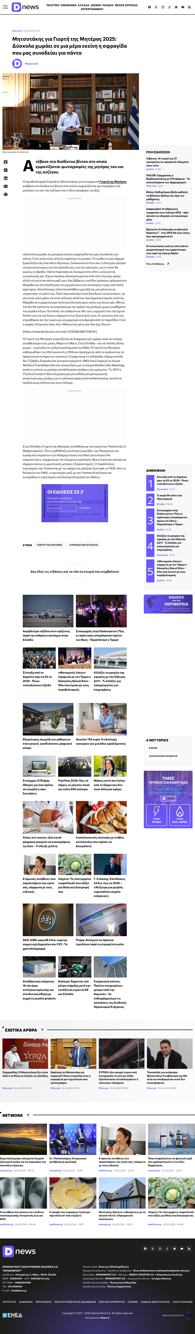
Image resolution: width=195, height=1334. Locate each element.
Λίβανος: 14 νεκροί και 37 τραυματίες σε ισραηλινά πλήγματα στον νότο (167, 162)
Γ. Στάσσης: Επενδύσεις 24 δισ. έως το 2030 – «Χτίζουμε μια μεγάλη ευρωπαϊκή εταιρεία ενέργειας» (109, 887)
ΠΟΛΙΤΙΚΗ (52, 5)
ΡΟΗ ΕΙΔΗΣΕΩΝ (158, 152)
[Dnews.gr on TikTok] (169, 7)
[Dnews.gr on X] (156, 7)
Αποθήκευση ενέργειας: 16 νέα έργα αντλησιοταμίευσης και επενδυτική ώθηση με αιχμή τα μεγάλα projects (39, 989)
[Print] (5, 194)
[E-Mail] (5, 186)
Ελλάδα (150, 202)
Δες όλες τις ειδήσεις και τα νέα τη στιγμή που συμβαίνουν (75, 571)
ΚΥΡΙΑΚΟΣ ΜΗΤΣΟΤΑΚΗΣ (84, 544)
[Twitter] (5, 170)
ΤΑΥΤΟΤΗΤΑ (9, 1301)
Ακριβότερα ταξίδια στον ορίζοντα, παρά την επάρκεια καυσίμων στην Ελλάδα (46, 635)
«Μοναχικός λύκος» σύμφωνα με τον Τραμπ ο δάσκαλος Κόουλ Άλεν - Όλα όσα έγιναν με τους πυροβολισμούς (74, 681)
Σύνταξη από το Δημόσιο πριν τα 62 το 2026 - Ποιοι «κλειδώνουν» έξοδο (172, 480)
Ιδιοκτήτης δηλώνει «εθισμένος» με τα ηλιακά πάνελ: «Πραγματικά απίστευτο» (122, 1215)
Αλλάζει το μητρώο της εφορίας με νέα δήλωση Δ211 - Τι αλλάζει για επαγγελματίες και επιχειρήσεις (109, 681)
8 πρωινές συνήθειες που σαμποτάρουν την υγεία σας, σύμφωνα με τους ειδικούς (122, 1162)
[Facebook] (5, 162)
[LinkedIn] (5, 178)
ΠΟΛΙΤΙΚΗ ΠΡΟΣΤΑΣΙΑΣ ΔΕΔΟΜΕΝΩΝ (75, 1301)
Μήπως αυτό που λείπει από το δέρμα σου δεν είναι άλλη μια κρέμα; (109, 785)
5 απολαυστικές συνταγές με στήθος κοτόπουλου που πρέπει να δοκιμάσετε (100, 842)
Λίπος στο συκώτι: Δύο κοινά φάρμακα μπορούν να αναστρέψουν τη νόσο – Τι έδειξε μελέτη (46, 842)
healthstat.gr (105, 1170)
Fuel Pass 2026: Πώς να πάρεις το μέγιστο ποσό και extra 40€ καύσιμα (74, 785)
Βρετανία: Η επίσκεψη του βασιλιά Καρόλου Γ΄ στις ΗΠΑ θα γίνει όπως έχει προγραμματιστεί (168, 233)
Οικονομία (162, 489)
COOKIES (133, 1301)
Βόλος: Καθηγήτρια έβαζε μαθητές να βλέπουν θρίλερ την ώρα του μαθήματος (167, 195)
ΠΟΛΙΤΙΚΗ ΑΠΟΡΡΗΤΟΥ (112, 1301)
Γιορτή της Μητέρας (113, 181)
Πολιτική (17, 30)
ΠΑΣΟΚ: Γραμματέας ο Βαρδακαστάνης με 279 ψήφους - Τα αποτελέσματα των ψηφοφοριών (168, 179)
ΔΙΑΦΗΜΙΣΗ (26, 1301)
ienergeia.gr (6, 1170)
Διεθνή (150, 169)
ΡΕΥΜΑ (156, 814)
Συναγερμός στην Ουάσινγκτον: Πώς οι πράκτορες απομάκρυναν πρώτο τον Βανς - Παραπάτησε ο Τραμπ (100, 635)
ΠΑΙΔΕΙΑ (107, 5)
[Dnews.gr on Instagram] (162, 7)
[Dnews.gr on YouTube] (182, 7)
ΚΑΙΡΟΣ (153, 748)
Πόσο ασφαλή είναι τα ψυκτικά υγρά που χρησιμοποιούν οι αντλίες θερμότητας (170, 1162)
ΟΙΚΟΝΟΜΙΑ (69, 5)
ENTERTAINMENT (92, 9)
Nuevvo (105, 1317)
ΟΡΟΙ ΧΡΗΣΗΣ (43, 1301)
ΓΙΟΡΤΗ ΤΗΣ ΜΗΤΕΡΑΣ (49, 544)
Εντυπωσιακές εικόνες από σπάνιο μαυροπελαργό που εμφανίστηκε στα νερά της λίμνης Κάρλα (167, 249)
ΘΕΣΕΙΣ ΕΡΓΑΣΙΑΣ (126, 5)
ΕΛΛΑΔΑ (83, 5)
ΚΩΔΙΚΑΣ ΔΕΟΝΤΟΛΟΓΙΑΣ (155, 1301)
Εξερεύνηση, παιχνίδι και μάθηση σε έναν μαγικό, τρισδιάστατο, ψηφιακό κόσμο (47, 743)
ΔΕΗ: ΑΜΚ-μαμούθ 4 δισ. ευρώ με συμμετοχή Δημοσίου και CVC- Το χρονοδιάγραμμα (45, 944)
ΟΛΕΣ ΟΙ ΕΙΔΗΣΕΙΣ (183, 1301)
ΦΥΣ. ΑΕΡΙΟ (179, 814)
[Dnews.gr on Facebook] (149, 7)
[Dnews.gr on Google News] (176, 7)
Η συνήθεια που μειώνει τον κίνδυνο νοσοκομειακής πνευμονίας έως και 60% (22, 1215)
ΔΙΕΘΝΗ (96, 5)
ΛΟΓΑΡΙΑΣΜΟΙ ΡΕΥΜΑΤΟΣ (163, 756)
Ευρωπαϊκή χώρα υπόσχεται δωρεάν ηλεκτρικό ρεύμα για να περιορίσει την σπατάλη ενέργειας (23, 1162)
